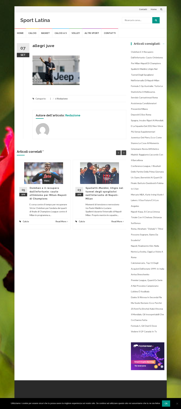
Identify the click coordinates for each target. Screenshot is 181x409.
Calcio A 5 (61, 33)
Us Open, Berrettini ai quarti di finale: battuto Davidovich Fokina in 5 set (147, 183)
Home (154, 9)
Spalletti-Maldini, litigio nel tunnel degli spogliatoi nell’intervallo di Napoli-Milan (145, 75)
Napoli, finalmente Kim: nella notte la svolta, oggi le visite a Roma (147, 251)
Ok (166, 403)
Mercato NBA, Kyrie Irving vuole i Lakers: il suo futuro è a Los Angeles (147, 200)
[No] (177, 403)
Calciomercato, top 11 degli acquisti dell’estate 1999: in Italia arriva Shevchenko (147, 269)
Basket (45, 33)
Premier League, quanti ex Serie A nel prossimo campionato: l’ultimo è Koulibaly (146, 286)
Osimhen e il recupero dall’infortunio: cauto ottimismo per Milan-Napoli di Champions (147, 57)
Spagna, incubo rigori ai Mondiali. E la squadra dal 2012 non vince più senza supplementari (147, 126)
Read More (62, 221)
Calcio (32, 33)
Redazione (62, 98)
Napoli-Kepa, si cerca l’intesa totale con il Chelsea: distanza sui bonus (146, 217)
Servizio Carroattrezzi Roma (144, 97)
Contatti (143, 9)
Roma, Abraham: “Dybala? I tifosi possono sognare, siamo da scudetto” (147, 234)
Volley (76, 33)
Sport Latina (35, 20)
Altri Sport (92, 33)
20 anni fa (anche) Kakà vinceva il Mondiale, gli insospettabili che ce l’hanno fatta (147, 314)
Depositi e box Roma (141, 114)
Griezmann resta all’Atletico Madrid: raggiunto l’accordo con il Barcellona (147, 155)
